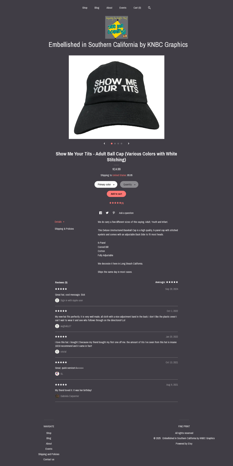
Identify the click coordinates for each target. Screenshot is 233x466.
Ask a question (126, 213)
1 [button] (112, 143)
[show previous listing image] (104, 144)
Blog (97, 7)
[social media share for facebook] (101, 213)
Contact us (48, 459)
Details (59, 221)
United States (119, 175)
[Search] (149, 8)
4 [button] (121, 143)
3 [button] (118, 143)
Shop (84, 7)
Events (123, 7)
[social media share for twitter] (107, 213)
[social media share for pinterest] (114, 213)
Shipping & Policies (64, 228)
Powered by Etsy (184, 443)
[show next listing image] (128, 144)
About (109, 7)
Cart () (137, 7)
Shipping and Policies (48, 454)
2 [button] (115, 143)
